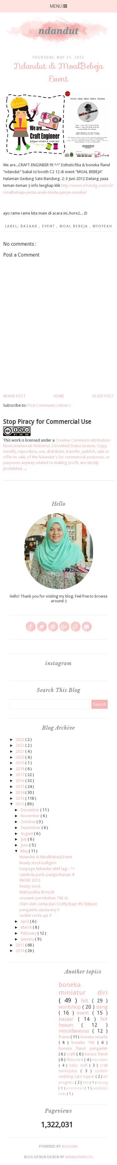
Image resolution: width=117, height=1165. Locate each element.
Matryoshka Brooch (36, 892)
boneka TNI (84, 1042)
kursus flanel (96, 1054)
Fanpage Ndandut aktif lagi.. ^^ (47, 868)
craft (71, 1054)
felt (86, 1001)
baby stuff (79, 1065)
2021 (20, 751)
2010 (20, 950)
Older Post (103, 396)
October (29, 821)
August (27, 833)
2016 (20, 780)
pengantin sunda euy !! (39, 909)
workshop (70, 1007)
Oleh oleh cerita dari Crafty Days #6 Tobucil (58, 904)
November (31, 815)
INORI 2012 (29, 880)
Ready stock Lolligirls (37, 862)
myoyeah (102, 226)
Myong (102, 1082)
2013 (20, 798)
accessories (75, 1088)
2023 (20, 739)
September (31, 827)
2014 (20, 792)
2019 (20, 762)
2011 (20, 945)
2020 (20, 757)
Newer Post (14, 396)
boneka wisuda (94, 1037)
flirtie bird (75, 1060)
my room (100, 1060)
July (24, 839)
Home (59, 396)
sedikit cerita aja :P (35, 915)
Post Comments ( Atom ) (49, 405)
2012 (20, 804)
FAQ (86, 1082)
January (28, 939)
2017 (20, 774)
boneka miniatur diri (83, 988)
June (25, 845)
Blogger (69, 1146)
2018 (20, 768)
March (27, 927)
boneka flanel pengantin (83, 1048)
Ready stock (30, 886)
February (29, 933)
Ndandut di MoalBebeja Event (45, 857)
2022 (20, 745)
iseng (102, 1007)
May (24, 851)
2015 (20, 786)
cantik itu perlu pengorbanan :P (47, 874)
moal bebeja (75, 226)
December (30, 809)
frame (65, 1037)
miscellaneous (76, 1031)
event (49, 226)
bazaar (30, 226)
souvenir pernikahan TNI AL (44, 898)
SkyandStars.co (78, 1157)
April (25, 921)
